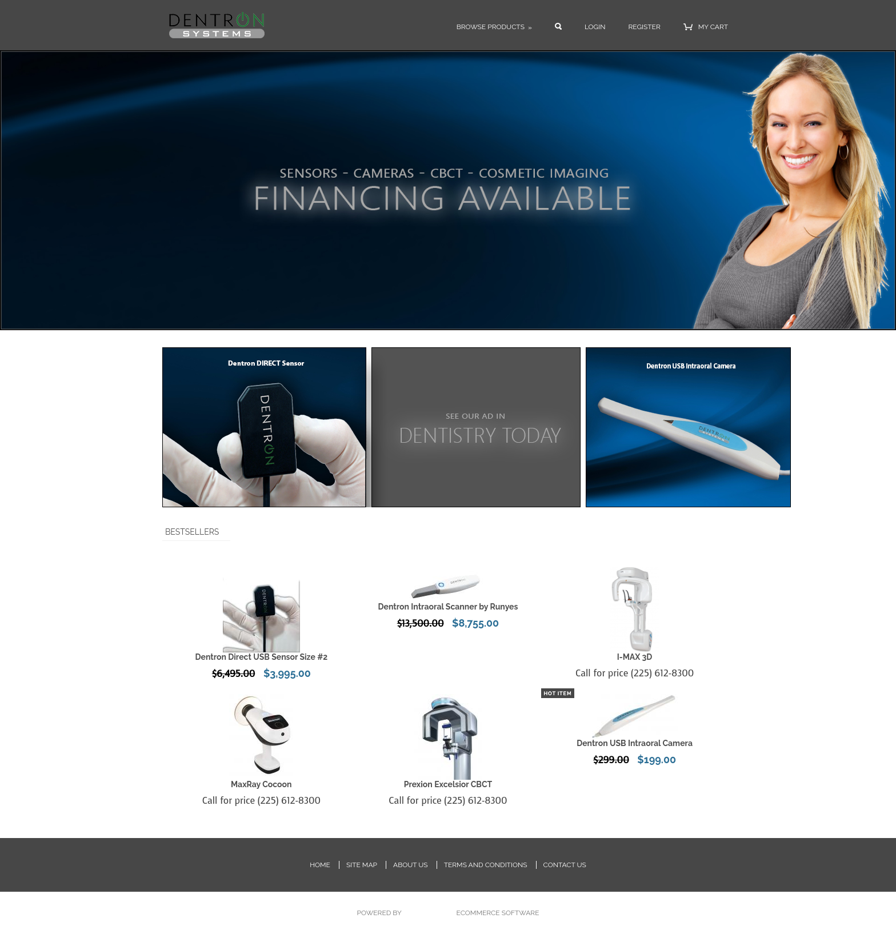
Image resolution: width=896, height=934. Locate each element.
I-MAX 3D (634, 657)
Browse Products (494, 27)
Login (595, 27)
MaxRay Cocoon (261, 784)
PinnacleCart (428, 913)
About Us (410, 865)
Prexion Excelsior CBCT (448, 784)
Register (644, 27)
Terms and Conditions (485, 865)
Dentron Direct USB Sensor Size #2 (261, 657)
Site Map (361, 865)
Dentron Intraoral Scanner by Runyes (448, 606)
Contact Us (564, 865)
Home (320, 865)
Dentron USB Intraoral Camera (635, 743)
